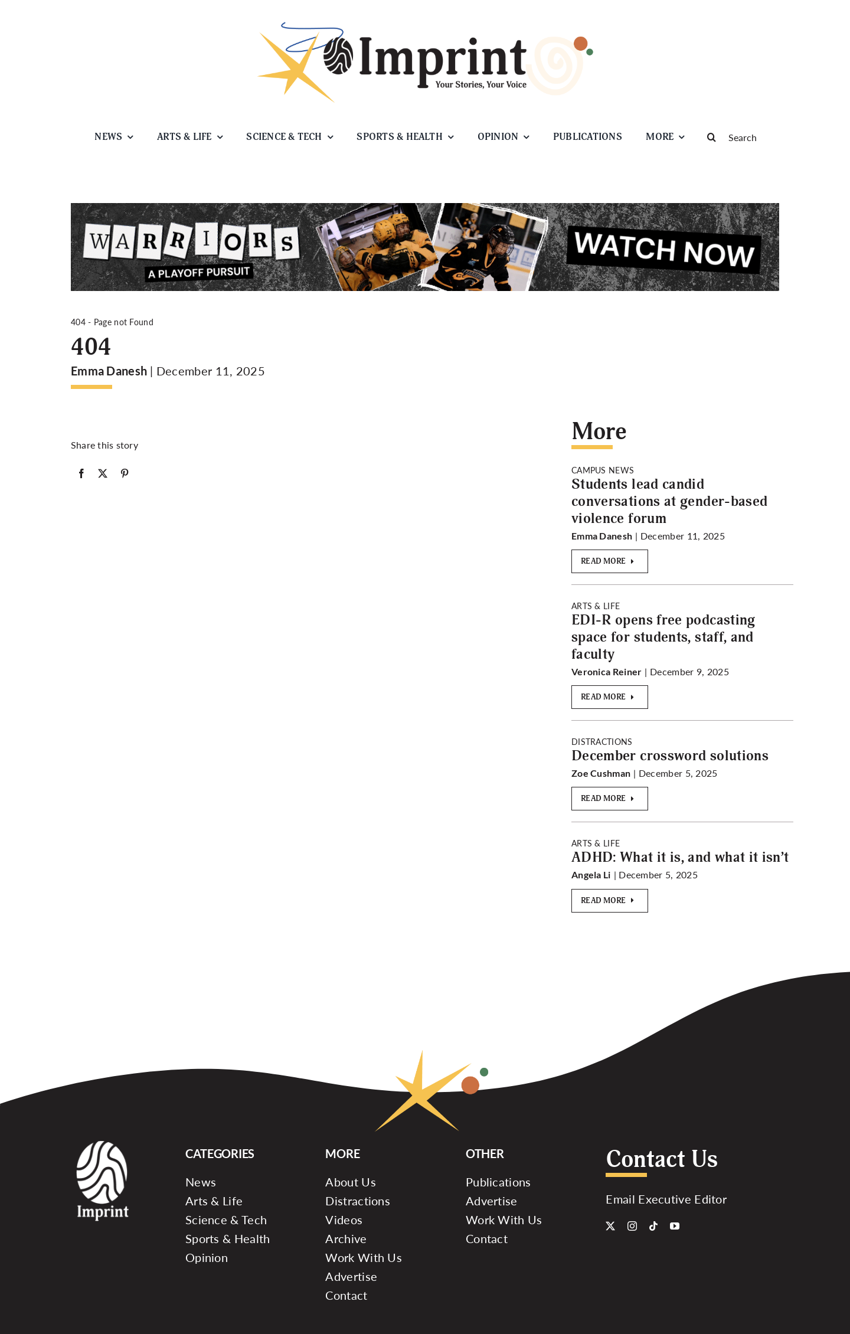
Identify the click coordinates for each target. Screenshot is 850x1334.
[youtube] (674, 1226)
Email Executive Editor (666, 1199)
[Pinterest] (124, 473)
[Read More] (609, 561)
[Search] (738, 137)
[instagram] (632, 1226)
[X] (102, 473)
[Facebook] (81, 473)
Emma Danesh (109, 371)
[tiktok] (653, 1226)
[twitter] (610, 1226)
